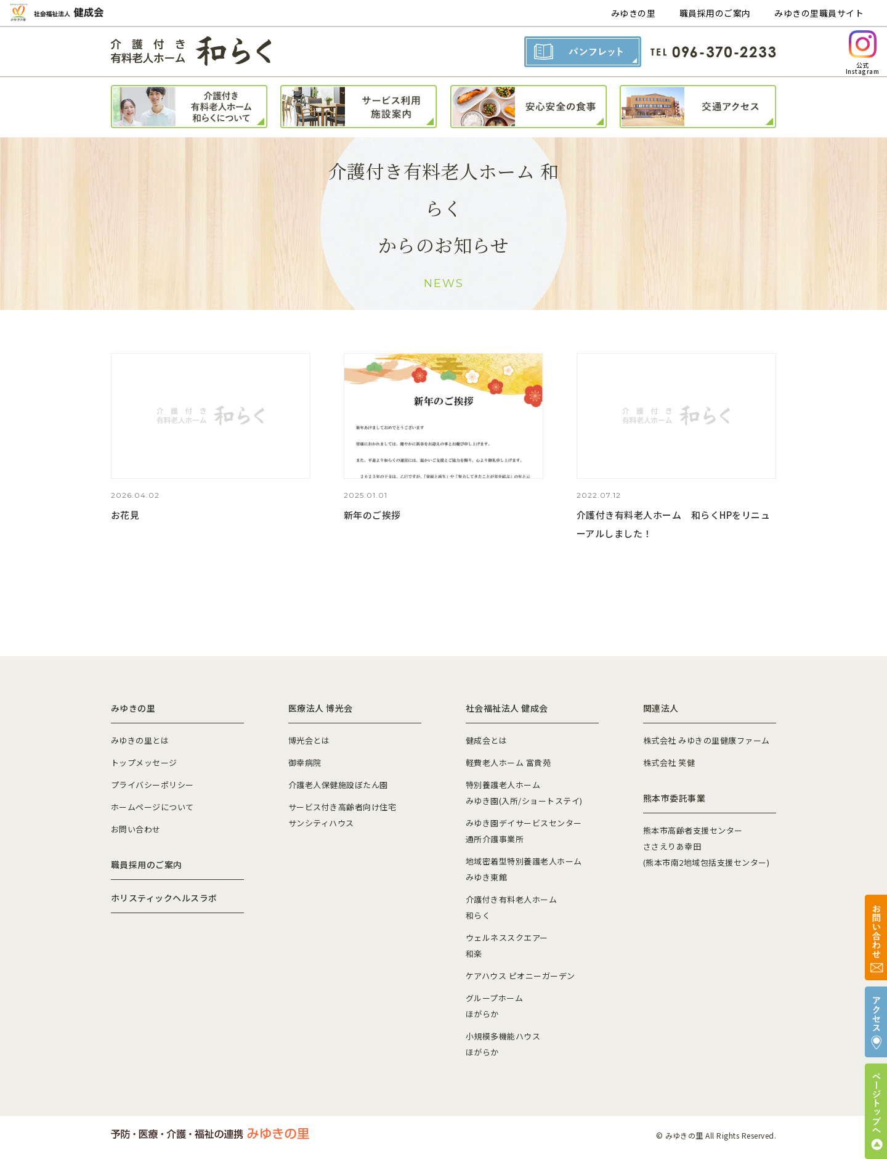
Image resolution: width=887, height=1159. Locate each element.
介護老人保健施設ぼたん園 (338, 785)
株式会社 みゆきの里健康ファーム (706, 740)
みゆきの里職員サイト (819, 13)
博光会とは (309, 740)
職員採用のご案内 (715, 13)
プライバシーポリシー (152, 785)
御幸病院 (305, 762)
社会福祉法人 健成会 (507, 708)
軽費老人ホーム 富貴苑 (508, 762)
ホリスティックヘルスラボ (164, 898)
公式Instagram (862, 52)
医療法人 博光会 (320, 708)
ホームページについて (152, 807)
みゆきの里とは (140, 740)
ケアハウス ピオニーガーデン (520, 976)
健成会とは (486, 740)
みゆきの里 (633, 13)
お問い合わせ (136, 829)
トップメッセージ (144, 762)
